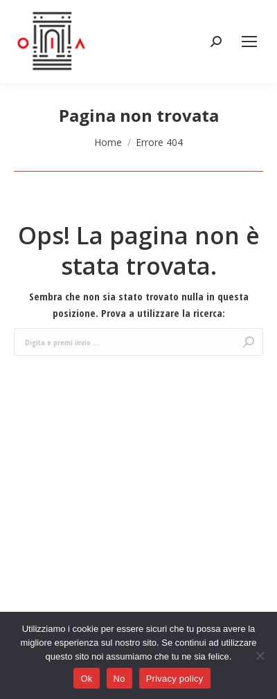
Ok (86, 678)
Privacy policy (175, 678)
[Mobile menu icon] (249, 41)
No (119, 678)
